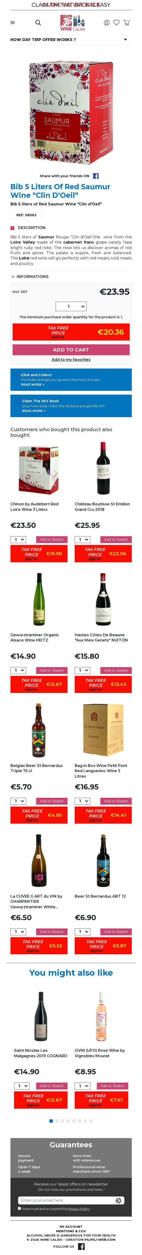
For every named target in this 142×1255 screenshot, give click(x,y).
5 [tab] (74, 1121)
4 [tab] (68, 1121)
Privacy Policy (78, 1209)
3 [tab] (62, 1121)
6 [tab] (80, 1121)
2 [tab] (57, 1121)
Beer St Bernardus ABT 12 (100, 896)
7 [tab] (85, 1121)
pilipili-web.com (99, 1239)
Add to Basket (52, 539)
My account (71, 1226)
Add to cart (71, 350)
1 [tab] (51, 1121)
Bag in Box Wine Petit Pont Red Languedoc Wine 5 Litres (101, 771)
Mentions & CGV (71, 1231)
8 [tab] (91, 1121)
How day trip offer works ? (43, 39)
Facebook (81, 1246)
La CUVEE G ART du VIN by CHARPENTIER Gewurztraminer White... (36, 901)
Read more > (32, 384)
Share (96, 176)
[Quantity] (68, 306)
